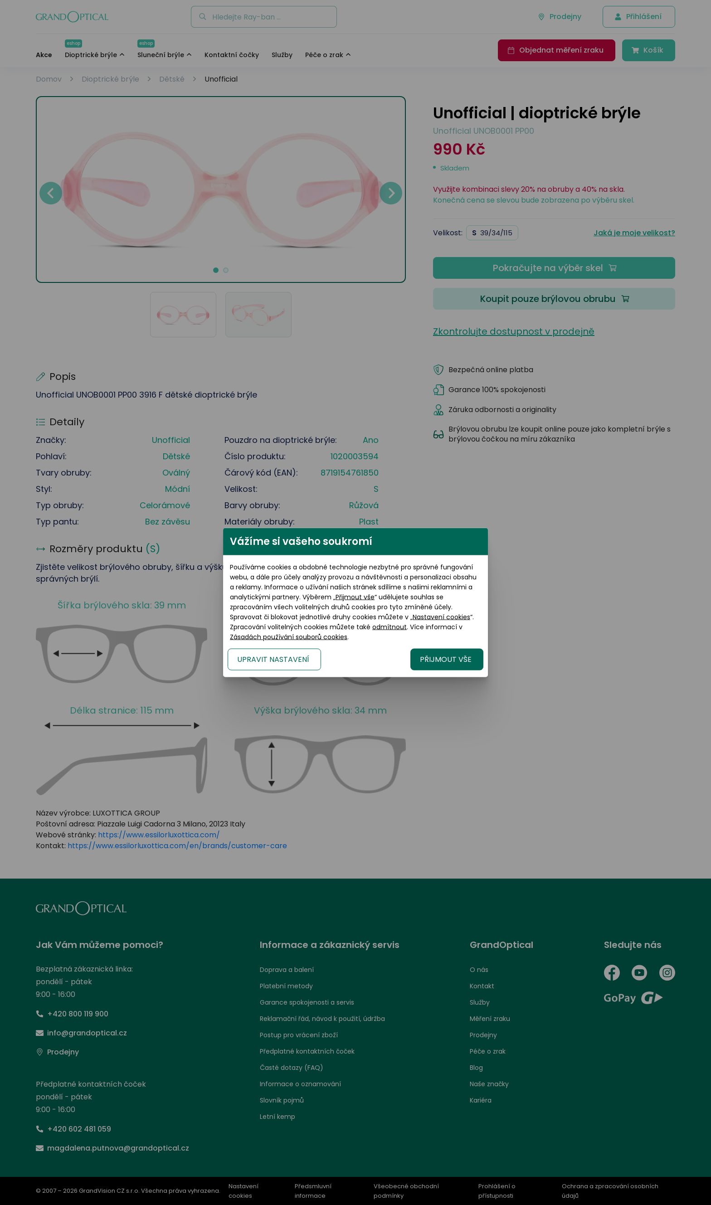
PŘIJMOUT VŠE (472, 654)
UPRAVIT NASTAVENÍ (247, 654)
